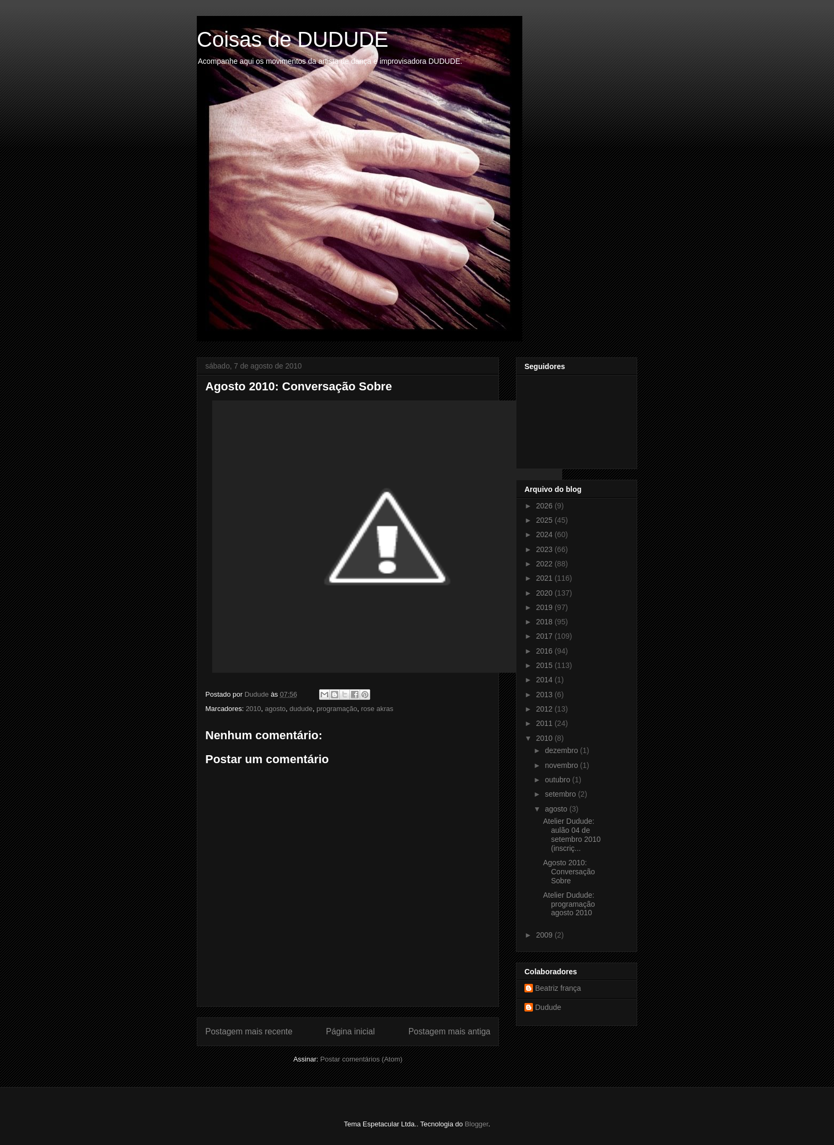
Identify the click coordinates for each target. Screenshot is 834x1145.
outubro (558, 779)
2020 (545, 593)
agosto (275, 709)
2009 (545, 935)
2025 (545, 520)
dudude (300, 709)
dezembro (562, 750)
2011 (545, 723)
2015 (545, 665)
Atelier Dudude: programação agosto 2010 (569, 904)
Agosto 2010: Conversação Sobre (569, 871)
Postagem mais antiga (449, 1031)
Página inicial (350, 1031)
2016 (545, 651)
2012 (545, 709)
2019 (545, 607)
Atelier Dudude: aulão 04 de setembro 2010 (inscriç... (572, 834)
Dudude (548, 1007)
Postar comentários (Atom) (361, 1059)
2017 (545, 636)
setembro (561, 794)
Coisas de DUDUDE (292, 39)
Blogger (476, 1124)
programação (336, 709)
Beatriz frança (558, 988)
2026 (545, 506)
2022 (545, 563)
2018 (545, 621)
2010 (253, 709)
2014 (545, 679)
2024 (545, 534)
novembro (562, 765)
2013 (545, 694)
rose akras (377, 709)
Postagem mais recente (249, 1031)
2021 (545, 578)
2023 (545, 549)
